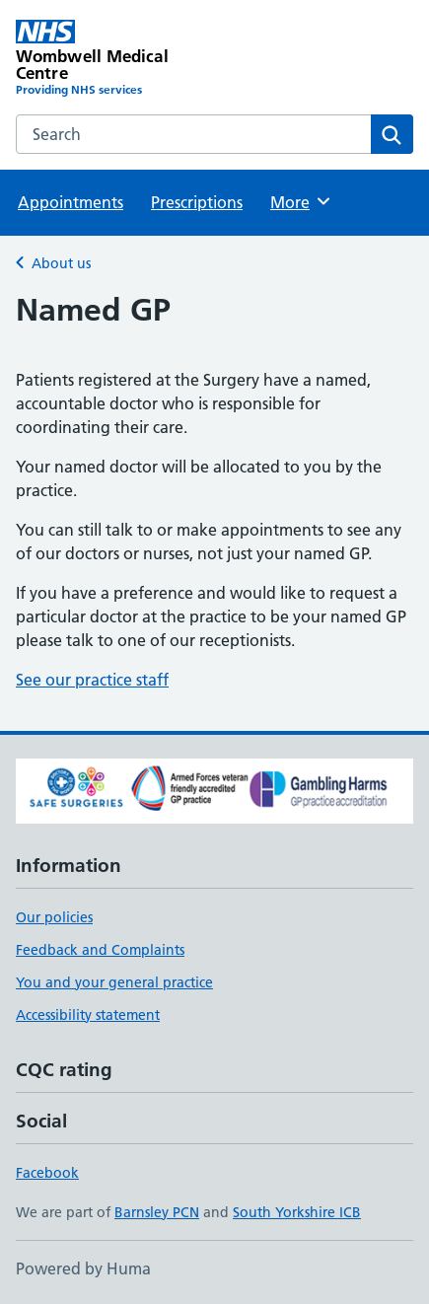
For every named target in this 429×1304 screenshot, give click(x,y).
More (301, 201)
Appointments (70, 202)
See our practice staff (92, 679)
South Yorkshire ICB (297, 1212)
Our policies (54, 917)
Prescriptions (197, 202)
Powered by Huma (83, 1268)
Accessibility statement (88, 1015)
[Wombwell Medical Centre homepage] (115, 59)
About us (61, 263)
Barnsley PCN (156, 1212)
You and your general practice (114, 982)
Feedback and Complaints (100, 950)
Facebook (47, 1173)
